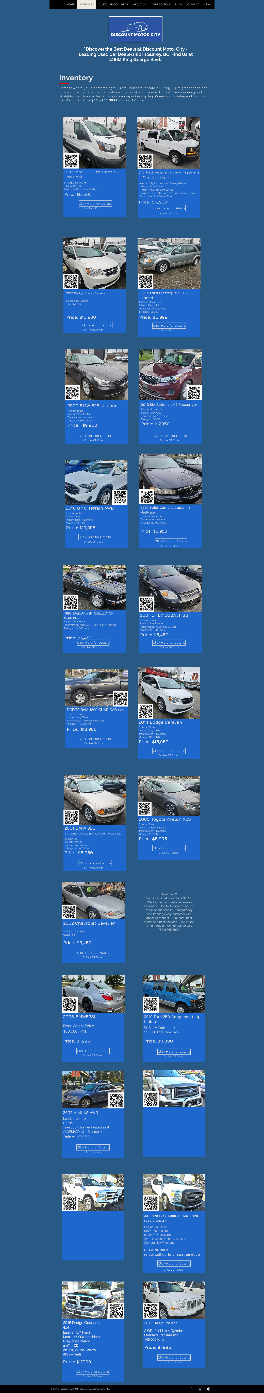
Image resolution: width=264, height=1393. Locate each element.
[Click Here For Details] (95, 203)
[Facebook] (190, 1388)
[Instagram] (208, 1388)
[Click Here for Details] (94, 436)
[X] (199, 1388)
